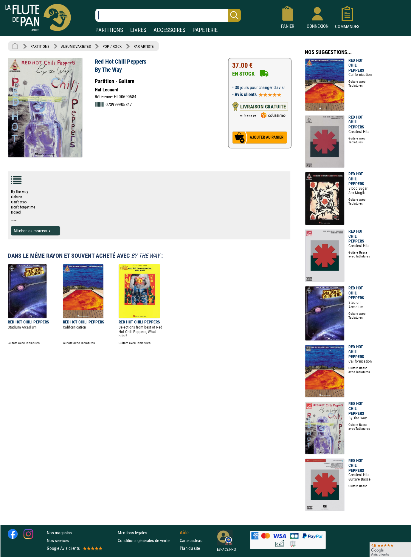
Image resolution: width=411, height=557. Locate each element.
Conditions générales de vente (147, 540)
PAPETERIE (205, 30)
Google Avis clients (74, 548)
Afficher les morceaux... (33, 230)
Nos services (58, 540)
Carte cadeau (191, 540)
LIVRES (138, 30)
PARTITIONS (109, 30)
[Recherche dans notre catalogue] (168, 15)
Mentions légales (132, 532)
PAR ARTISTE (144, 46)
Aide (184, 532)
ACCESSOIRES (169, 30)
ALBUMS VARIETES (76, 46)
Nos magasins (59, 532)
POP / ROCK (112, 46)
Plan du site (190, 548)
